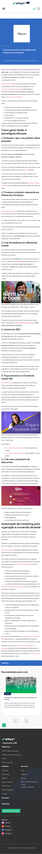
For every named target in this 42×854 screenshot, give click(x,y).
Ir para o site (38, 8)
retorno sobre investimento (14, 97)
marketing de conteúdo (10, 211)
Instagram (8, 833)
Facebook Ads (7, 383)
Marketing (7, 693)
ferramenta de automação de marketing (15, 586)
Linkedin (7, 823)
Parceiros (5, 798)
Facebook (8, 830)
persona (25, 170)
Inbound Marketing (8, 84)
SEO (22, 339)
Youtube (7, 826)
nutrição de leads (8, 550)
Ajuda (23, 784)
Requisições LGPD (10, 743)
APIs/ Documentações (29, 782)
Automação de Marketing (22, 564)
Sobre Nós (5, 804)
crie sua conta (35, 653)
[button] (4, 9)
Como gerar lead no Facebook (14, 448)
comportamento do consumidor (11, 89)
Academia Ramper (27, 787)
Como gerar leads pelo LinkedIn (14, 453)
